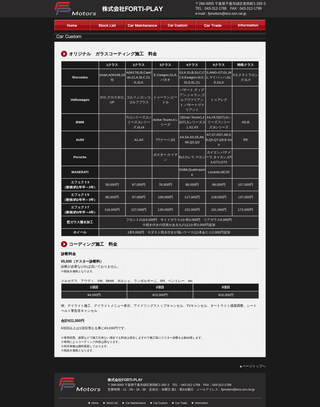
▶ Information (199, 403)
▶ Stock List (110, 403)
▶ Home (93, 403)
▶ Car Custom (158, 403)
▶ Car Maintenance (134, 403)
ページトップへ (254, 366)
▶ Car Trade (179, 403)
